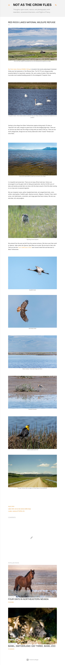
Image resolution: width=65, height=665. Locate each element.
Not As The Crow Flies (32, 5)
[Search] (56, 4)
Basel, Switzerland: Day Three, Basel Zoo (31, 646)
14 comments (11, 649)
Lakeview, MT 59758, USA (18, 511)
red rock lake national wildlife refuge (23, 508)
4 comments (11, 602)
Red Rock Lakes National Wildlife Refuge (19, 69)
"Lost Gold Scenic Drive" (25, 247)
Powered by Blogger (32, 660)
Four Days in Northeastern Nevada (28, 599)
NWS (13, 508)
